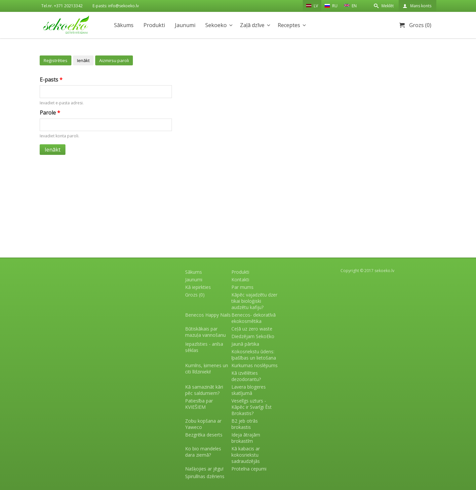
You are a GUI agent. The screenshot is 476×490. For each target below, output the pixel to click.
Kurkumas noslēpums (254, 365)
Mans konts (420, 6)
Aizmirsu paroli (114, 60)
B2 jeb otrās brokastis (244, 424)
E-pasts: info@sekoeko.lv (116, 6)
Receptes (289, 25)
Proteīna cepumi (248, 469)
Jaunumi (185, 25)
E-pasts (51, 79)
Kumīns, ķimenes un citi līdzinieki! (206, 368)
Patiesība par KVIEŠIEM (199, 404)
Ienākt (83, 60)
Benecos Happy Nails (208, 315)
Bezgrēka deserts (203, 435)
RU (331, 6)
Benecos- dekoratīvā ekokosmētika (253, 318)
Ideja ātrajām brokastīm (245, 438)
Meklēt (387, 6)
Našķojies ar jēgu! (204, 469)
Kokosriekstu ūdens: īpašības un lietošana (253, 354)
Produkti (154, 25)
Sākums (124, 25)
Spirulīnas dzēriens (204, 476)
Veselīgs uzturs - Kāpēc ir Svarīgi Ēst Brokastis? (251, 407)
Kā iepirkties (198, 287)
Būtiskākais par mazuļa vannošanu (205, 332)
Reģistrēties (55, 60)
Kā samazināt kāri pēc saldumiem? (204, 390)
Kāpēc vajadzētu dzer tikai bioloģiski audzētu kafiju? (254, 301)
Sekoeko (216, 25)
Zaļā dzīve (252, 25)
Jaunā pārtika (245, 344)
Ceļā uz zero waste (251, 329)
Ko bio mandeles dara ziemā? (203, 451)
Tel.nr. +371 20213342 (62, 6)
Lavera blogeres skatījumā (248, 390)
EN (350, 5)
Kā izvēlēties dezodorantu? (246, 376)
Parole (50, 112)
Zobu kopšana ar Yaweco (203, 424)
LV (312, 5)
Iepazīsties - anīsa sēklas (204, 347)
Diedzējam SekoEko (252, 336)
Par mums (242, 287)
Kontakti (240, 279)
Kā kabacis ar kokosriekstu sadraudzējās (245, 454)
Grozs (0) (420, 25)
